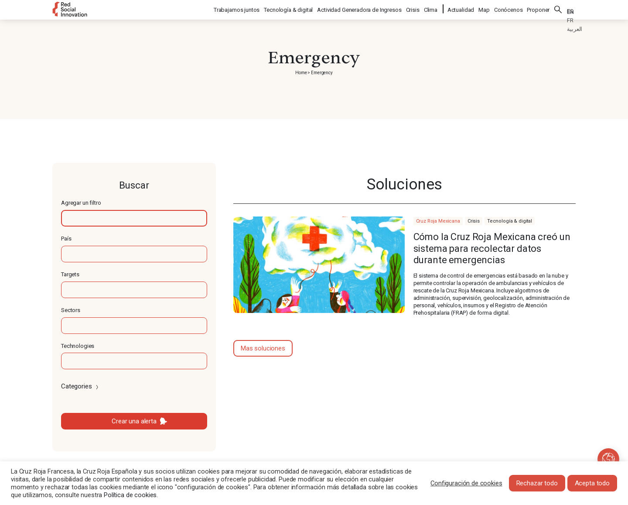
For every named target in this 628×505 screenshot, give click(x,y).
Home (301, 72)
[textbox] (134, 218)
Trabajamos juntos (237, 9)
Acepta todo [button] (592, 483)
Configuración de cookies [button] (466, 483)
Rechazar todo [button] (537, 483)
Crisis (413, 9)
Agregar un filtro (81, 202)
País (66, 238)
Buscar (558, 8)
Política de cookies (130, 495)
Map (484, 9)
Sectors (70, 310)
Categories (80, 386)
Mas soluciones (263, 348)
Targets (70, 274)
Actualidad (460, 9)
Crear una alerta (134, 421)
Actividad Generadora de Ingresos (359, 9)
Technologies (77, 346)
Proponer (538, 9)
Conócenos (508, 9)
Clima (431, 9)
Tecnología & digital (288, 9)
